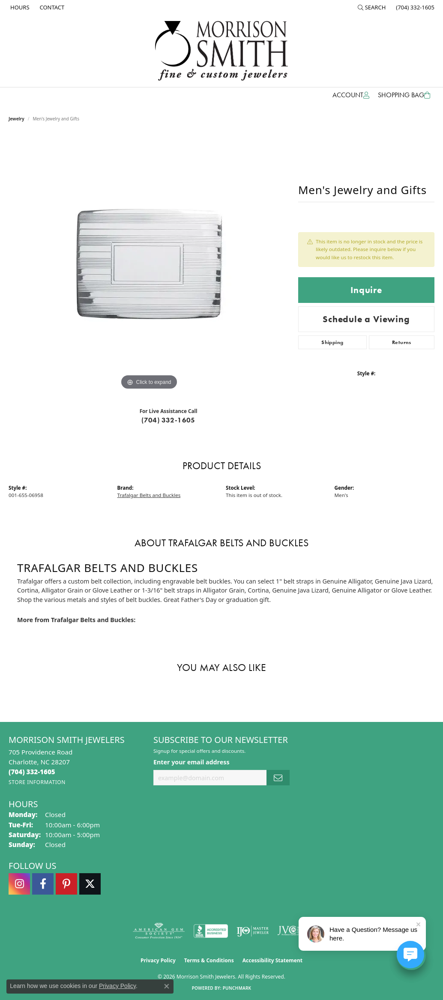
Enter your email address (191, 762)
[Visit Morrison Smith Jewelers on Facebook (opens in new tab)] (43, 884)
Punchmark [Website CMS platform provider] (237, 988)
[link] (19, 7)
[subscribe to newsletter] (278, 778)
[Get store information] (37, 782)
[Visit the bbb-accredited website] (211, 931)
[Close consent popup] (166, 986)
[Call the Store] (32, 771)
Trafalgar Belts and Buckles (149, 495)
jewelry (16, 119)
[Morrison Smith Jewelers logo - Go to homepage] (221, 51)
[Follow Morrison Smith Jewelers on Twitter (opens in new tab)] (90, 884)
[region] (149, 263)
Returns (401, 342)
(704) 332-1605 (168, 420)
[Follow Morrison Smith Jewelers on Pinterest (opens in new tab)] (66, 884)
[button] (372, 7)
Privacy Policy (158, 960)
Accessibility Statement (272, 960)
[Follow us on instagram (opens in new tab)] (19, 884)
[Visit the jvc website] (294, 931)
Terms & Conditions (209, 960)
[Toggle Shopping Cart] (404, 95)
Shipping (332, 342)
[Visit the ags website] (158, 931)
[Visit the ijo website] (252, 931)
